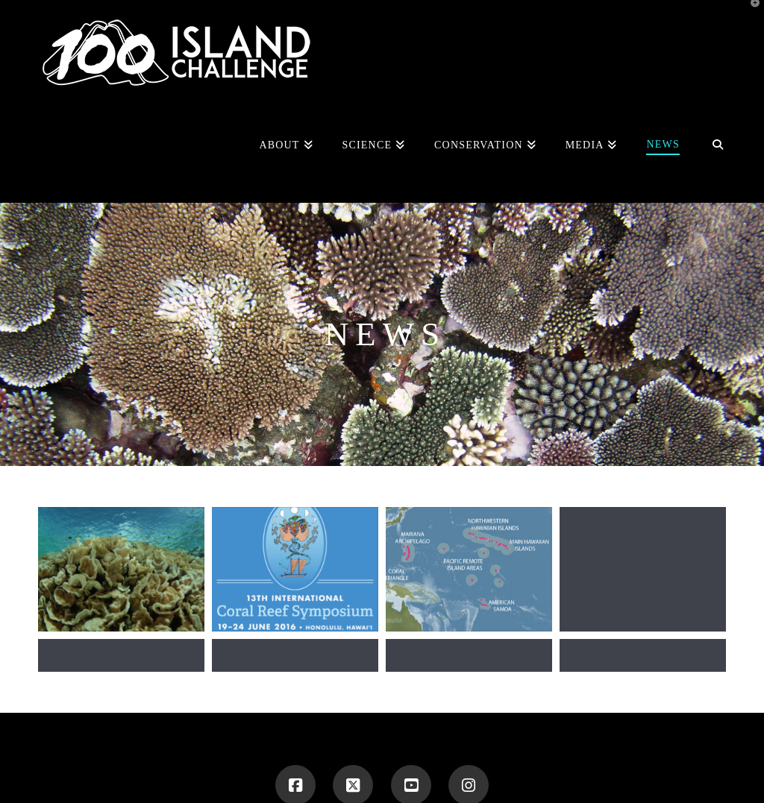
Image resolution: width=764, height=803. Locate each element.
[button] (750, 14)
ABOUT (377, 759)
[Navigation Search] (710, 147)
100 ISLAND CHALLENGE (293, 759)
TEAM (419, 759)
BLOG (457, 759)
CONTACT (504, 759)
